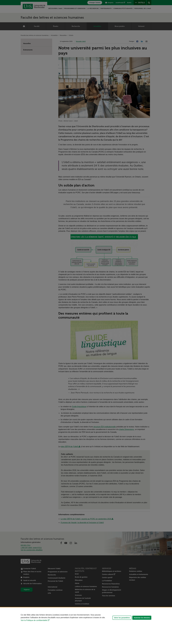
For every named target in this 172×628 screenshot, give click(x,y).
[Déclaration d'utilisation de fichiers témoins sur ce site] (86, 617)
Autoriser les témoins (142, 618)
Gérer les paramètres (122, 618)
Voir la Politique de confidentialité (34, 620)
